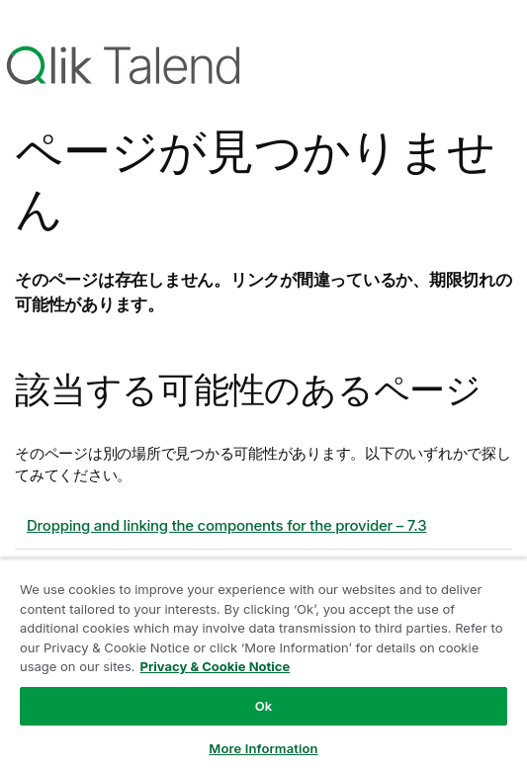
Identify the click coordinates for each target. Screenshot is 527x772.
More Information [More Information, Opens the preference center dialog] (263, 748)
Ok (264, 706)
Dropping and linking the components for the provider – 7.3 (226, 525)
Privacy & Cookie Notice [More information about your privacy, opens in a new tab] (215, 666)
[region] (263, 665)
